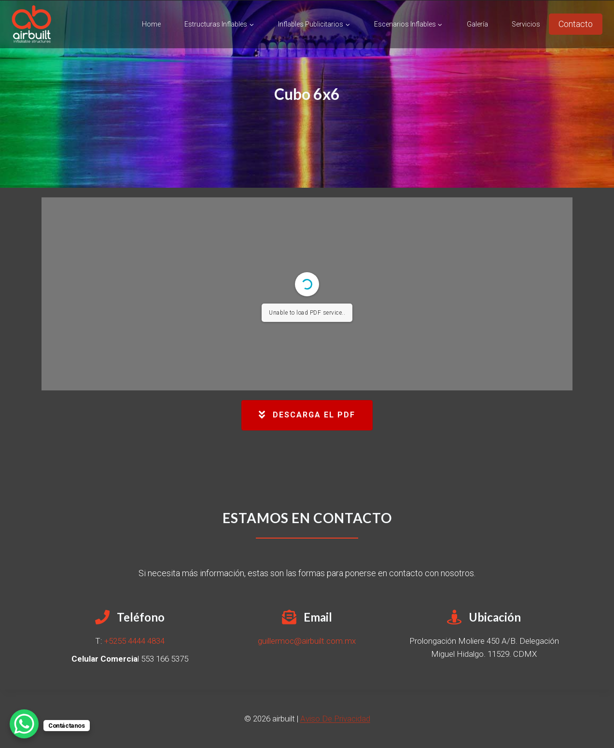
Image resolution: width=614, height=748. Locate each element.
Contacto (575, 24)
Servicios (526, 24)
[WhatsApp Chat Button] (24, 723)
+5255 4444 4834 (134, 641)
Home (151, 24)
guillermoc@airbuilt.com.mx (307, 641)
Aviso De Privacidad (335, 718)
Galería (477, 24)
